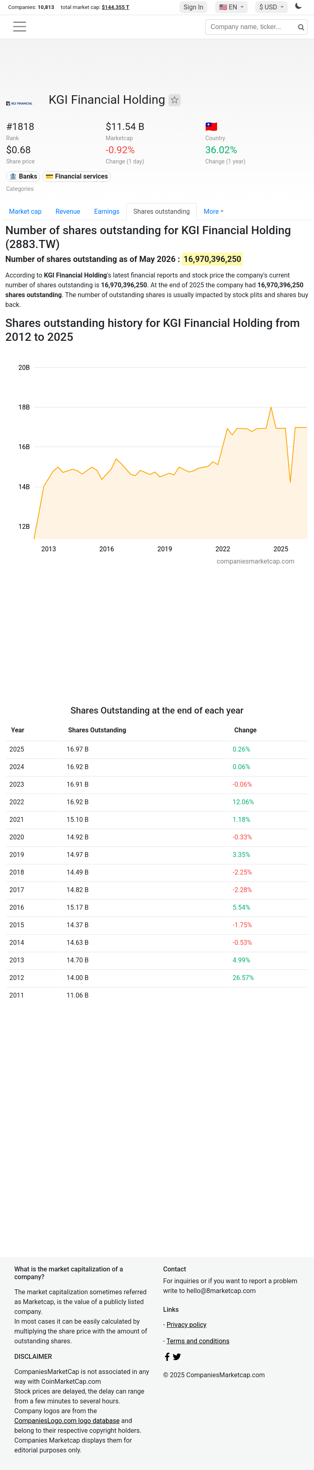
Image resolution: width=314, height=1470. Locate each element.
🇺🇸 (229, 7)
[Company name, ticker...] (256, 27)
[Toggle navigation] (20, 26)
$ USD (268, 7)
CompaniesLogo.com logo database (66, 1421)
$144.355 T (115, 7)
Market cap (25, 211)
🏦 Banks (23, 176)
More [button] (211, 211)
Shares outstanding (161, 211)
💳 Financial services (76, 176)
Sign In (193, 7)
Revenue (68, 211)
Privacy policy (186, 1325)
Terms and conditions (197, 1341)
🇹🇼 (211, 126)
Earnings (106, 211)
